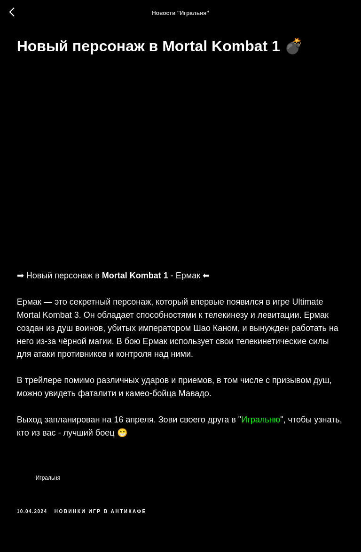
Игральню (274, 412)
